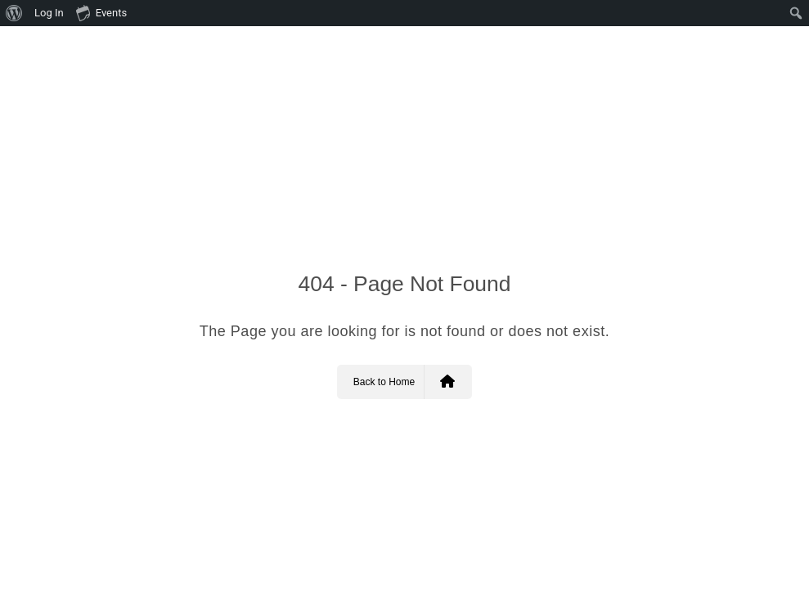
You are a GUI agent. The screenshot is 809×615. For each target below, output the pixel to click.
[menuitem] (14, 13)
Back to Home (404, 382)
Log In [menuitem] (49, 13)
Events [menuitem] (101, 12)
